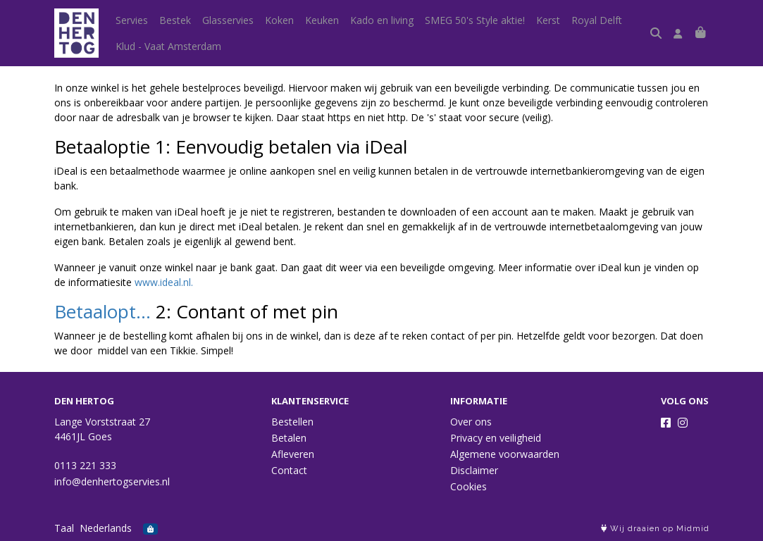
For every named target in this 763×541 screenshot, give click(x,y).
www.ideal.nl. (164, 282)
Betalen (288, 437)
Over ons (471, 421)
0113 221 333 (85, 465)
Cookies (468, 486)
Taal (64, 528)
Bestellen (292, 421)
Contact (289, 470)
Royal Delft (596, 20)
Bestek (175, 20)
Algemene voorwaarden (504, 454)
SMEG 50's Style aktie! (475, 20)
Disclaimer (474, 470)
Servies (132, 20)
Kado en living (382, 20)
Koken (279, 20)
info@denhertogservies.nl (112, 481)
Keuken (322, 20)
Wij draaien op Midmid (655, 528)
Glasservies (228, 20)
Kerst (548, 20)
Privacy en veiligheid (495, 437)
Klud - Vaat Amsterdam (168, 46)
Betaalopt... (102, 311)
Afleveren (292, 454)
